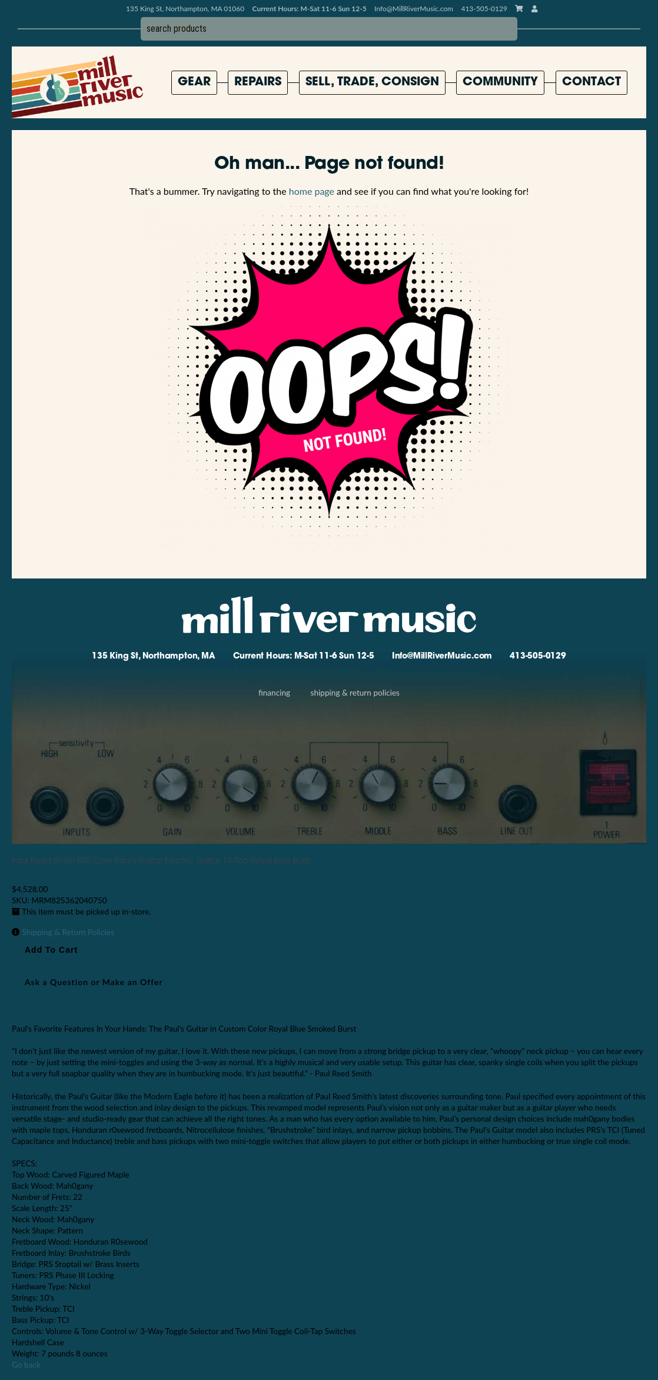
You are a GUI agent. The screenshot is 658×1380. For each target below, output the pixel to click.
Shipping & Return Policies (355, 692)
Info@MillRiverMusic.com (413, 8)
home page (311, 191)
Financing (274, 692)
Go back (26, 1364)
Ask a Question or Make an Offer (94, 982)
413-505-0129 (538, 656)
